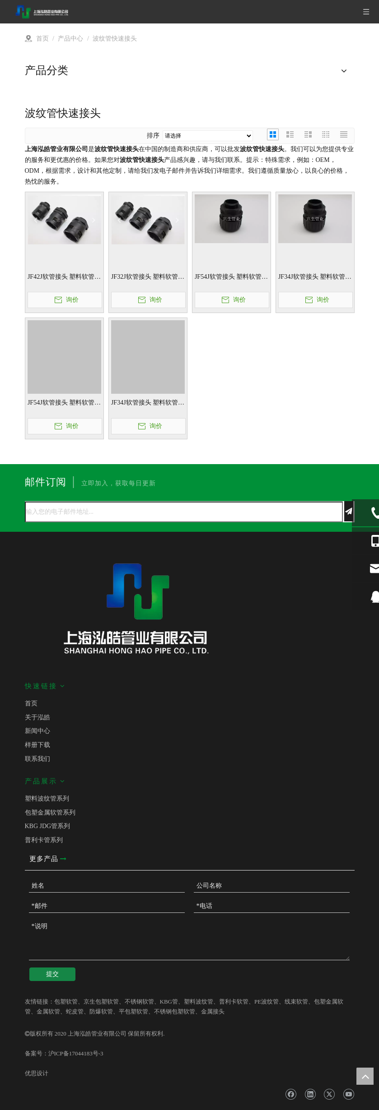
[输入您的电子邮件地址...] (184, 512)
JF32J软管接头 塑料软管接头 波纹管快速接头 (147, 277)
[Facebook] (290, 1094)
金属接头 (213, 1011)
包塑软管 (66, 1001)
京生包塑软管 (101, 1001)
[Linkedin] (310, 1094)
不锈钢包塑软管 (174, 1011)
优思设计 (36, 1073)
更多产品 (48, 858)
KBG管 (169, 1001)
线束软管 (296, 1001)
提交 (52, 974)
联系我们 (37, 758)
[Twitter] (329, 1094)
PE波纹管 (266, 1001)
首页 (31, 703)
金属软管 (48, 1011)
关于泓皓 (37, 717)
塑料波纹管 (198, 1001)
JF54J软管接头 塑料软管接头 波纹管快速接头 (231, 277)
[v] (189, 92)
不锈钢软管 (139, 1001)
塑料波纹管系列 (47, 798)
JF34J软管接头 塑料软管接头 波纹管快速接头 (314, 277)
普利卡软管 (233, 1001)
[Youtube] (348, 1094)
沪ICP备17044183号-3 (75, 1053)
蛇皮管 (75, 1011)
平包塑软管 (133, 1011)
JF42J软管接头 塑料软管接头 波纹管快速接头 (64, 277)
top (365, 1076)
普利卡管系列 (44, 840)
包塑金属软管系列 (50, 812)
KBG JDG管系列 (47, 826)
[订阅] (348, 511)
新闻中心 (37, 731)
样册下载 (37, 745)
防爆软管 (101, 1011)
